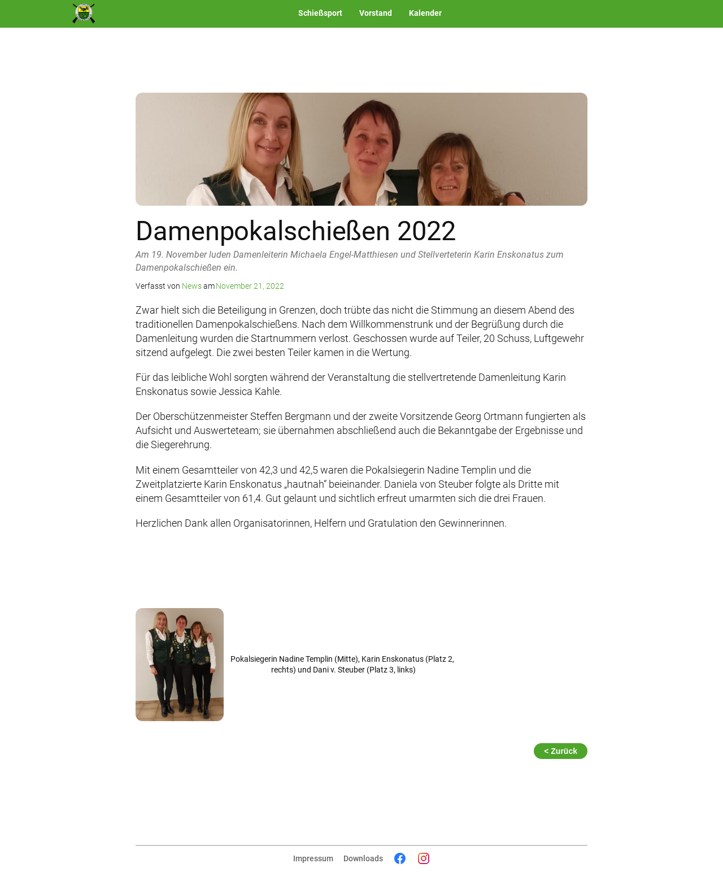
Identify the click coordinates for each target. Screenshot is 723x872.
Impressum (313, 858)
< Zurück (560, 751)
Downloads (363, 858)
